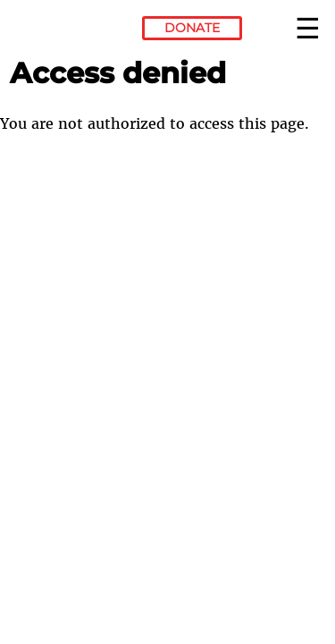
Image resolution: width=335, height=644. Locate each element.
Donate (192, 28)
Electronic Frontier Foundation (58, 31)
